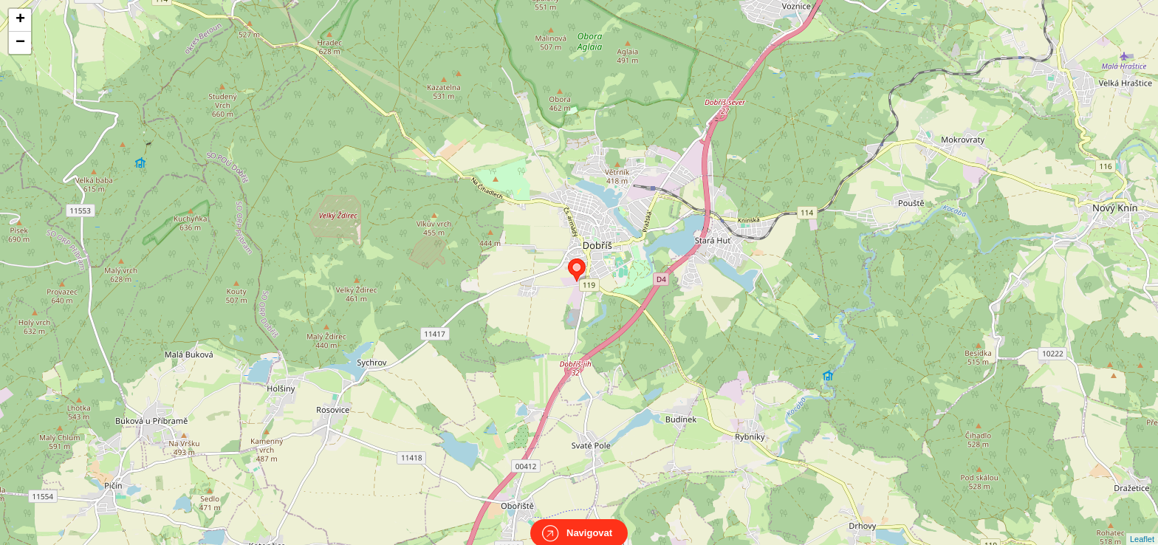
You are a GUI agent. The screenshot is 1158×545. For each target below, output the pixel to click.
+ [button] (20, 20)
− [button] (20, 43)
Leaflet (1142, 525)
